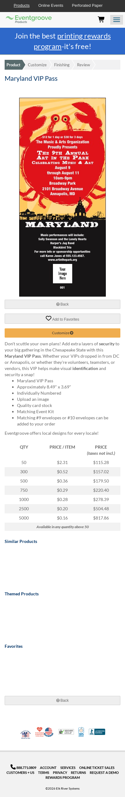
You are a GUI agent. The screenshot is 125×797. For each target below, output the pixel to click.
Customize (37, 64)
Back (62, 304)
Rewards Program (62, 777)
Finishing (62, 64)
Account (48, 768)
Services (67, 768)
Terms (43, 772)
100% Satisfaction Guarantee (81, 731)
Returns (78, 772)
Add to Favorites (62, 318)
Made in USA (48, 731)
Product (13, 64)
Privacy (60, 772)
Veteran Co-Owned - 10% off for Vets (25, 735)
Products (21, 5)
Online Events (50, 5)
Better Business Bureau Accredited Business (97, 732)
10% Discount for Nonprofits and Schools (40, 731)
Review (83, 64)
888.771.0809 (23, 768)
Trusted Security (66, 731)
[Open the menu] (116, 19)
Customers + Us (20, 772)
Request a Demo (104, 772)
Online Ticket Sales (96, 768)
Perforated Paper (87, 5)
